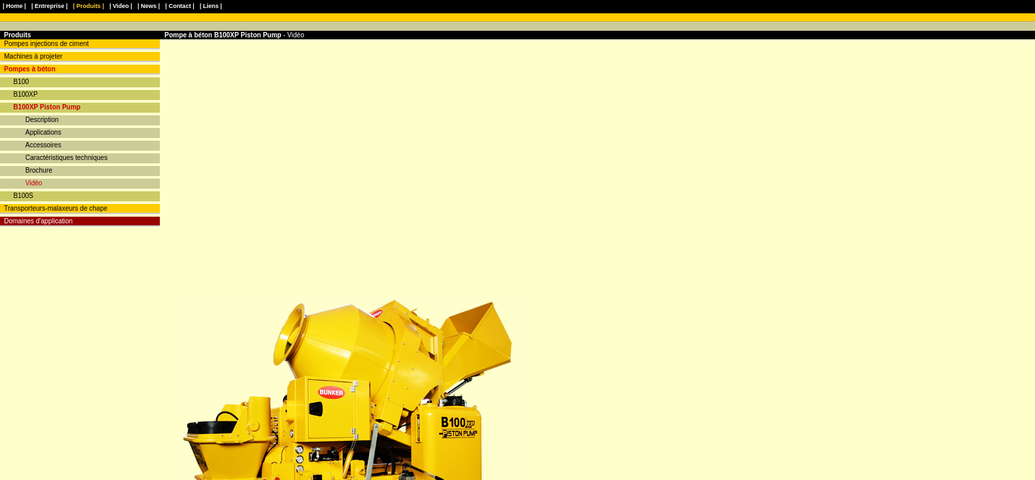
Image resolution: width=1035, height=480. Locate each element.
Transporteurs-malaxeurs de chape (55, 208)
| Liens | (211, 6)
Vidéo (33, 183)
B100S (23, 195)
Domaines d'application (38, 221)
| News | (149, 6)
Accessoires (43, 145)
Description (42, 119)
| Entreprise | (49, 6)
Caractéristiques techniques (66, 157)
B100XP (25, 94)
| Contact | (179, 6)
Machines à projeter (33, 56)
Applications (43, 132)
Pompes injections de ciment (46, 43)
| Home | (14, 6)
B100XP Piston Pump (47, 107)
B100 (21, 81)
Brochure (39, 170)
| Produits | (89, 6)
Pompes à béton (29, 69)
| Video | (120, 6)
